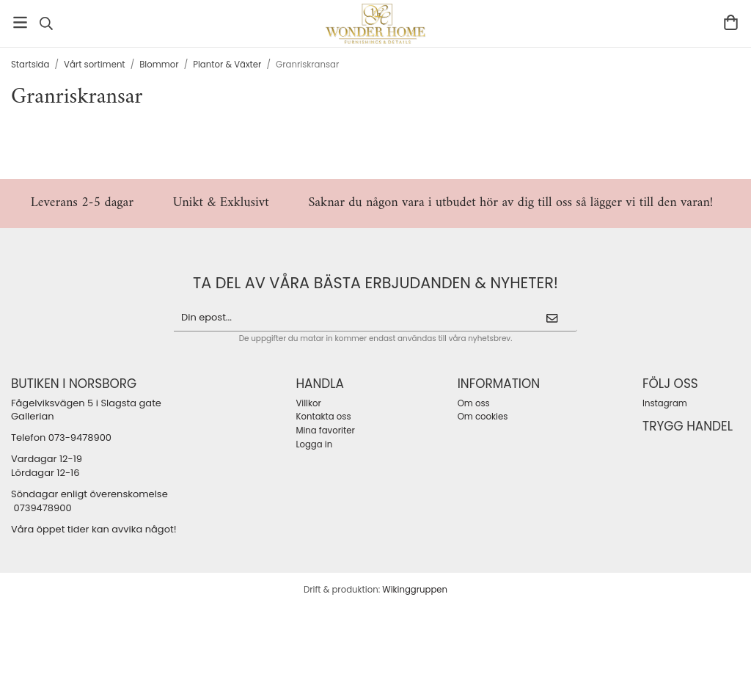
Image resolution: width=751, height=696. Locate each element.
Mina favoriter (325, 430)
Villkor (308, 403)
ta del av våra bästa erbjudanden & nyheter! (375, 282)
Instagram (664, 403)
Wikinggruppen (414, 590)
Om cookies (483, 416)
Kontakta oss (323, 416)
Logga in (314, 444)
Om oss (474, 403)
